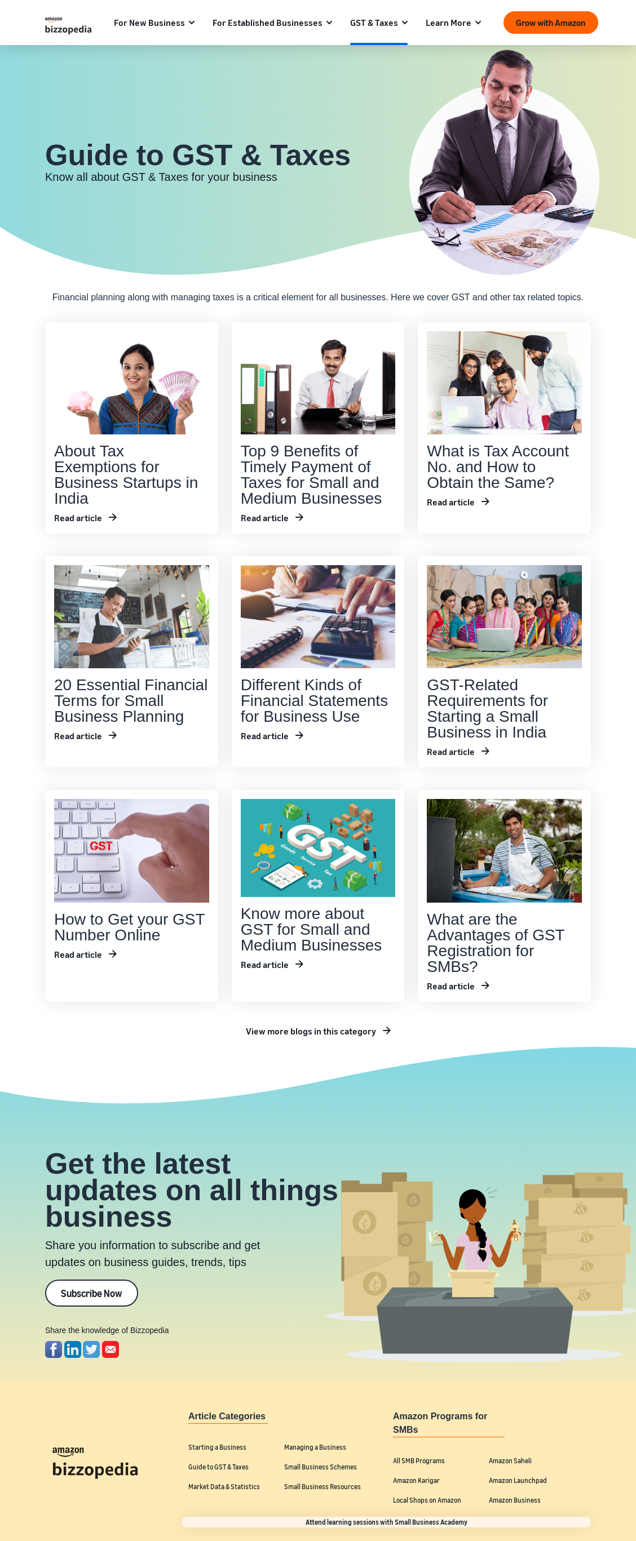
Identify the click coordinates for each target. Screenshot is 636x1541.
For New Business (149, 22)
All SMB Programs (419, 1460)
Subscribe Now (91, 1293)
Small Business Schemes (320, 1467)
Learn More (448, 22)
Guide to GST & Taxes (218, 1467)
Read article (78, 517)
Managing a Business (315, 1447)
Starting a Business (217, 1447)
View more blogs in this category (311, 1031)
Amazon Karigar (416, 1480)
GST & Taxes (374, 22)
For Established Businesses (268, 22)
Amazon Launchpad (518, 1480)
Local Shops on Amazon (427, 1500)
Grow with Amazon (550, 22)
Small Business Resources (322, 1486)
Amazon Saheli (510, 1460)
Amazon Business (515, 1500)
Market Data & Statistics (224, 1486)
